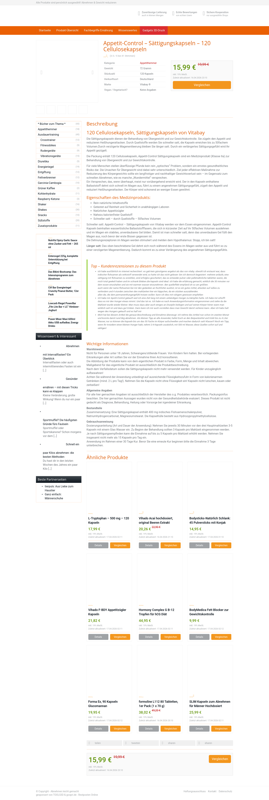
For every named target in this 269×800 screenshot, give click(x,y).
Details (98, 545)
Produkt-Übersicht (67, 30)
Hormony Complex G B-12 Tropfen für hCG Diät (156, 612)
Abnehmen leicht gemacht (65, 791)
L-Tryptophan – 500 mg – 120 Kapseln (108, 520)
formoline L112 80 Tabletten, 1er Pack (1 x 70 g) (158, 704)
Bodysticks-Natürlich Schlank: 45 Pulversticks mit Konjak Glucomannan (209, 521)
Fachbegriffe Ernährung (98, 30)
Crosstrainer (47, 140)
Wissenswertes (127, 30)
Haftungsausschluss (195, 791)
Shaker (42, 204)
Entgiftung (44, 172)
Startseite (45, 30)
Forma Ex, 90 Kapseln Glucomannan (103, 704)
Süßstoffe (44, 220)
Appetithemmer (148, 63)
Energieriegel (46, 166)
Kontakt (212, 791)
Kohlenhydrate (46, 193)
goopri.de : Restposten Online (82, 794)
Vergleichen (202, 85)
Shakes (42, 209)
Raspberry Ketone (49, 199)
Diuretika (43, 161)
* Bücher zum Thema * (52, 124)
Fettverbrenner (47, 177)
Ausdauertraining (48, 134)
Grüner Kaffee (46, 188)
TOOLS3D (58, 794)
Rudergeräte (47, 150)
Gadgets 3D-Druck (154, 30)
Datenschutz (225, 791)
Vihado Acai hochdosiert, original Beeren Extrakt (156, 520)
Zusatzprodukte (47, 225)
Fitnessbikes (48, 145)
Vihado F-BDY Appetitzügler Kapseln (107, 612)
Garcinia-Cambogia (49, 183)
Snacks (42, 215)
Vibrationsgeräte (50, 156)
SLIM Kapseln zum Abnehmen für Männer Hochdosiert (209, 704)
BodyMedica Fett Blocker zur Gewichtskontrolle (208, 612)
